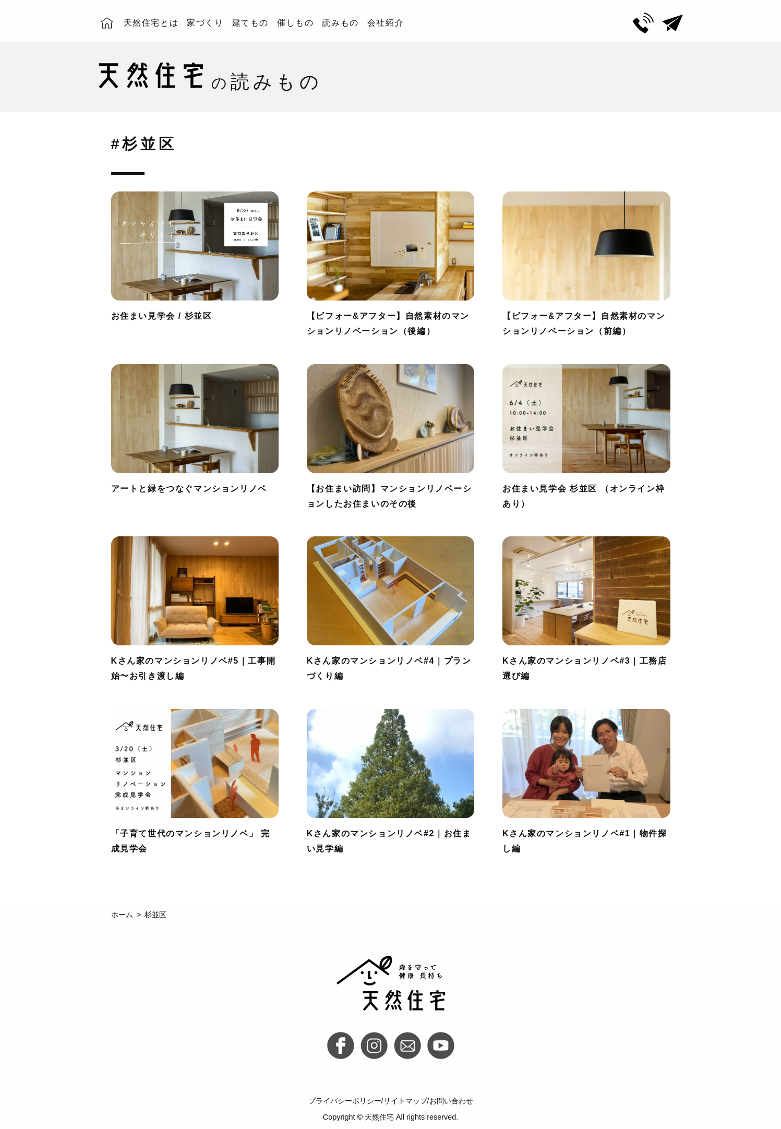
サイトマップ (405, 1101)
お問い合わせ (451, 1101)
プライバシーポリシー (344, 1101)
